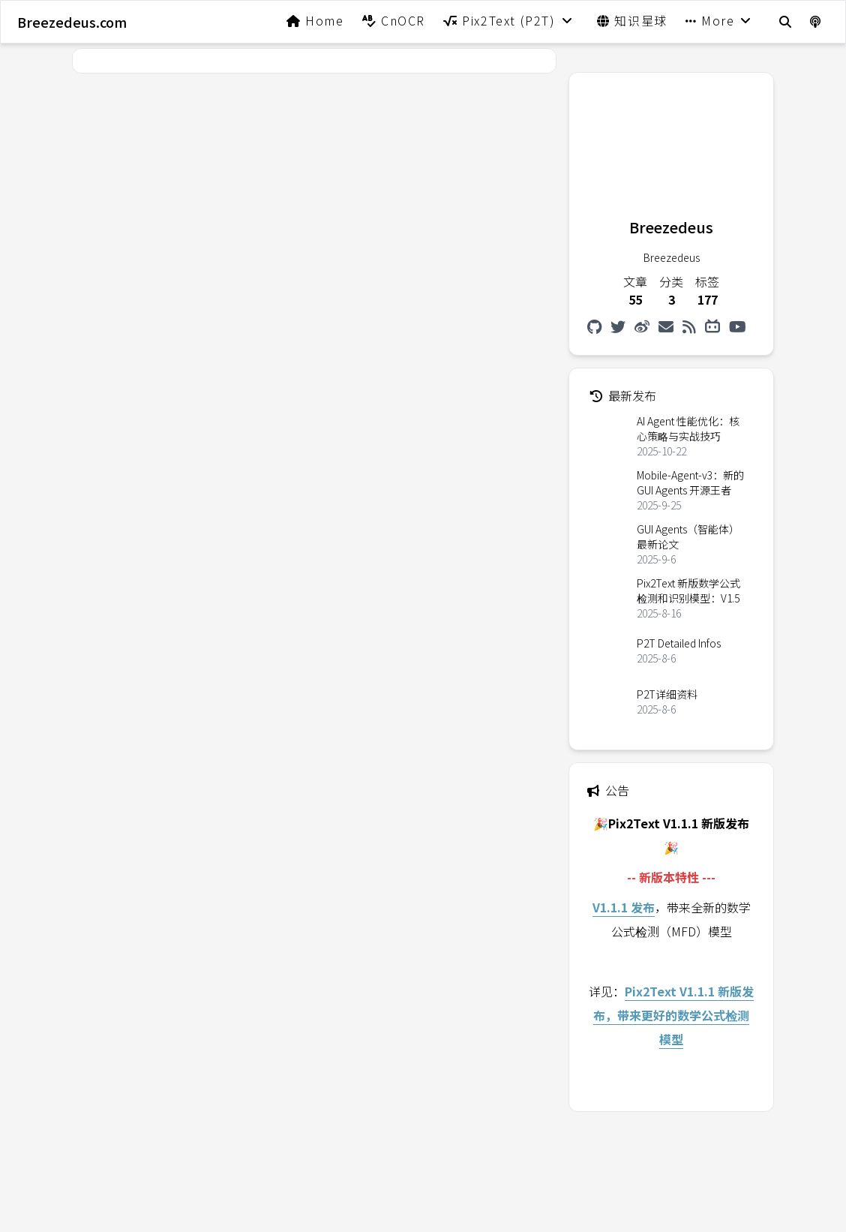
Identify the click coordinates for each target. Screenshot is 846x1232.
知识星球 (632, 20)
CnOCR (393, 20)
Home (315, 20)
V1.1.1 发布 (623, 907)
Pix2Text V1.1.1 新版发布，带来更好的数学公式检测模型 (673, 1015)
